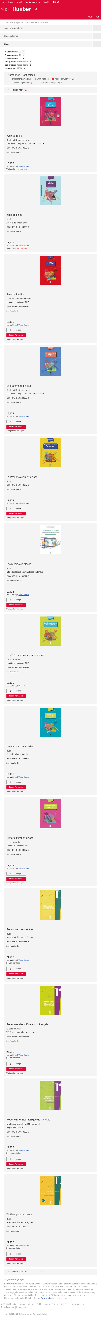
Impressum (21, 1307)
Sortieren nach (16, 90)
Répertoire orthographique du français (28, 1119)
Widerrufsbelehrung (16, 1304)
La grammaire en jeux (18, 385)
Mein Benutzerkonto (32, 2)
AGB (3, 1304)
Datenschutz (57, 1304)
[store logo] (19, 9)
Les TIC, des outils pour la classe (25, 655)
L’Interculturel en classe (19, 838)
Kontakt (19, 2)
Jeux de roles (14, 135)
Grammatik (43, 79)
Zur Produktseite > (13, 152)
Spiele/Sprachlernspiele (50, 82)
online (57, 1298)
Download (45, 1298)
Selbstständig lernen (22, 82)
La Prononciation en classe (21, 477)
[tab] (50, 60)
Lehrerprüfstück (15, 963)
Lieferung (31, 1304)
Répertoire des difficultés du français (27, 1024)
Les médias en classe (18, 564)
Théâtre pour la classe (19, 1214)
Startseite (8, 22)
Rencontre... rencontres (19, 929)
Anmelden (46, 2)
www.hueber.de (7, 2)
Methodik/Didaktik (66, 79)
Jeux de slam (14, 214)
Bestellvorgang (7, 1307)
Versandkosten (24, 166)
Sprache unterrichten (25, 22)
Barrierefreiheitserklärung (76, 1304)
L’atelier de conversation (20, 746)
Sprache (14, 28)
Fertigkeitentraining (21, 79)
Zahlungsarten (43, 1304)
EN (58, 2)
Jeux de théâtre (15, 294)
